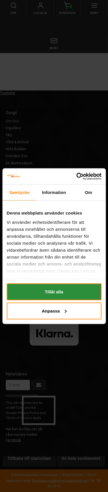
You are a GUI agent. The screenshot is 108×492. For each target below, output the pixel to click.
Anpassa (54, 310)
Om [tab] (88, 192)
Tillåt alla (54, 291)
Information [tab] (54, 192)
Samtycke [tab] (19, 192)
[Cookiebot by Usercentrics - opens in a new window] (76, 176)
